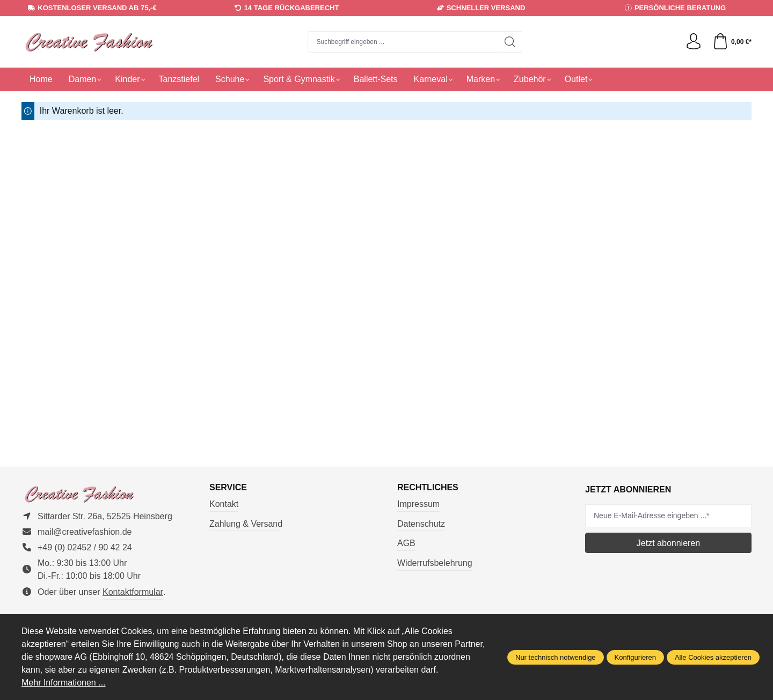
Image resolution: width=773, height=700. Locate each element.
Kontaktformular (133, 591)
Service (228, 487)
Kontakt (223, 504)
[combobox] (403, 42)
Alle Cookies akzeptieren (713, 657)
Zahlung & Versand (245, 523)
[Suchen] (510, 42)
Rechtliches (427, 487)
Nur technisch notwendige (555, 657)
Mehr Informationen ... (63, 682)
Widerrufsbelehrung (434, 563)
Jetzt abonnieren (668, 543)
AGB (406, 543)
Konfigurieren (635, 657)
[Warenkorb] (732, 41)
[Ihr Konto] (694, 41)
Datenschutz (421, 523)
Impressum (418, 504)
